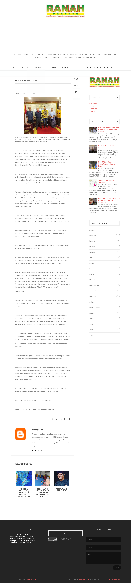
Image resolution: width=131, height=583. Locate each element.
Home (13, 67)
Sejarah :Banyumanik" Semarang (106, 181)
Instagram (93, 106)
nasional (92, 291)
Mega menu (61, 67)
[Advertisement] (65, 36)
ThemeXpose (84, 579)
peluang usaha (94, 307)
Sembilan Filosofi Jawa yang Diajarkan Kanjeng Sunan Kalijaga (108, 130)
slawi (91, 324)
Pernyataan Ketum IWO (61, 490)
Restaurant (48, 67)
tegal (91, 335)
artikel (91, 230)
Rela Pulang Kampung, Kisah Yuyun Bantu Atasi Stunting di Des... (43, 493)
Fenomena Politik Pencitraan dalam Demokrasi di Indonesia (109, 200)
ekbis (91, 258)
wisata (91, 341)
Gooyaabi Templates (111, 579)
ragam (91, 313)
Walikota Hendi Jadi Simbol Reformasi (108, 147)
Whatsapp (93, 109)
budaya (92, 247)
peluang (92, 302)
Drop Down (35, 67)
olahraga (92, 296)
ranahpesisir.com (32, 579)
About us (23, 67)
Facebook (93, 103)
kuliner (92, 274)
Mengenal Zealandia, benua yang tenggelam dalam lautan (24, 493)
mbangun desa (94, 285)
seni (91, 318)
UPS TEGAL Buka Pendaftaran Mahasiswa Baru (107, 164)
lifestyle (92, 280)
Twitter (92, 111)
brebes (92, 241)
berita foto (93, 236)
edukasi (92, 252)
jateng (91, 263)
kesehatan (93, 269)
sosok (91, 330)
